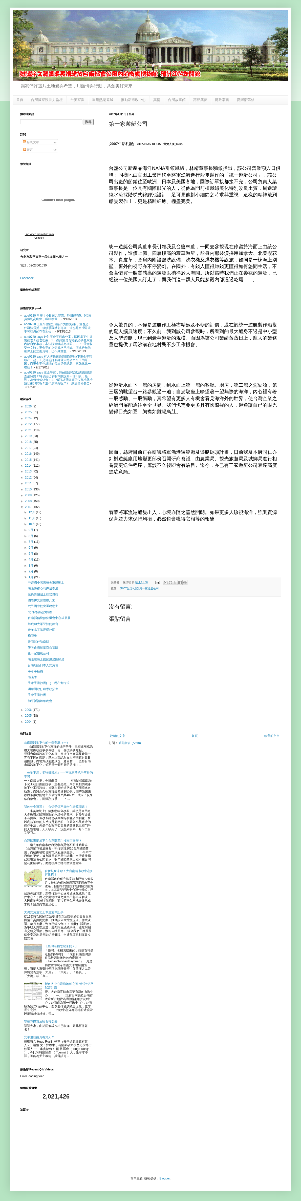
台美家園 (77, 100)
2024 (29, 418)
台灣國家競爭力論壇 (47, 100)
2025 (29, 412)
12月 (32, 512)
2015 (29, 460)
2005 (29, 715)
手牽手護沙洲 (37, 695)
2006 (29, 710)
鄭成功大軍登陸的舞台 (43, 624)
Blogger (164, 1178)
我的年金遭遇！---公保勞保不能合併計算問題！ (56, 807)
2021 (29, 430)
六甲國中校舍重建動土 (43, 606)
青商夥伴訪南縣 (38, 642)
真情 (156, 100)
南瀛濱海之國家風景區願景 (46, 659)
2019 (29, 436)
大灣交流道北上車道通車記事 (43, 912)
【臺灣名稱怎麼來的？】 (61, 946)
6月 (31, 547)
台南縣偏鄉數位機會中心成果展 (49, 618)
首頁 (19, 100)
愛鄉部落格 (245, 100)
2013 (29, 471)
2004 (29, 721)
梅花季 (32, 635)
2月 (31, 571)
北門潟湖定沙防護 (40, 612)
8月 (31, 536)
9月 (31, 530)
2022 (29, 424)
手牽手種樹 (35, 671)
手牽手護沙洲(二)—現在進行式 (48, 683)
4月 (31, 559)
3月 (31, 565)
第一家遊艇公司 (38, 653)
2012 (29, 477)
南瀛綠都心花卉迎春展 (43, 588)
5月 (31, 553)
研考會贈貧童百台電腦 (43, 647)
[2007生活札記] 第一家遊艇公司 (139, 588)
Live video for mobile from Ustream (39, 236)
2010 (29, 489)
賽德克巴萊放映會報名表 (40, 1021)
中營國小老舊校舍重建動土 (46, 582)
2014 (29, 465)
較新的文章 (117, 736)
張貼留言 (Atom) (130, 743)
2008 (29, 501)
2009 (29, 495)
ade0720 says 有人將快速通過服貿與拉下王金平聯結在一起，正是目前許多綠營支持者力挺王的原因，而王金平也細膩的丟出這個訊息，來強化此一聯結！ (58, 362)
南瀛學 (32, 677)
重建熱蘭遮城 (102, 100)
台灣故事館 (177, 100)
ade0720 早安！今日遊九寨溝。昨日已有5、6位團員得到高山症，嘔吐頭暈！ (58, 317)
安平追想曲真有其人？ (39, 1037)
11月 (32, 518)
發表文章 (31, 142)
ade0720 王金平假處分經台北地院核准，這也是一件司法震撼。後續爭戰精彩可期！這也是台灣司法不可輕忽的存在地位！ (57, 327)
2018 (29, 442)
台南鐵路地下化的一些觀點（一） (47, 742)
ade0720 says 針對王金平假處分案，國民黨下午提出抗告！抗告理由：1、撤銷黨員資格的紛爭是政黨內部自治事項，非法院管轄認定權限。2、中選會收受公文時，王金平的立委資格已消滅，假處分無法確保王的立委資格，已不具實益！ (58, 344)
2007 (29, 507)
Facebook (27, 278)
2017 (29, 448)
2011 (29, 483)
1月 (31, 577)
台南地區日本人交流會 (43, 665)
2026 (29, 406)
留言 (28, 150)
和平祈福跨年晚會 (40, 701)
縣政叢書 (222, 100)
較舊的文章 (272, 736)
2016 (29, 453)
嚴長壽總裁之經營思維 (43, 594)
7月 (31, 542)
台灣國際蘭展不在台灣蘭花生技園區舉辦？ (53, 840)
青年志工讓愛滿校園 (41, 630)
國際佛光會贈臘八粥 (41, 600)
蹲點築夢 (200, 100)
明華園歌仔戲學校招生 (43, 689)
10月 (32, 524)
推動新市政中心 (133, 100)
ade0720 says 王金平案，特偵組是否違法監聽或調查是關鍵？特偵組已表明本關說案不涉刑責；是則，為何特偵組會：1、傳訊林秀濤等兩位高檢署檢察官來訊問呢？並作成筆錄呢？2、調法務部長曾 (58, 378)
